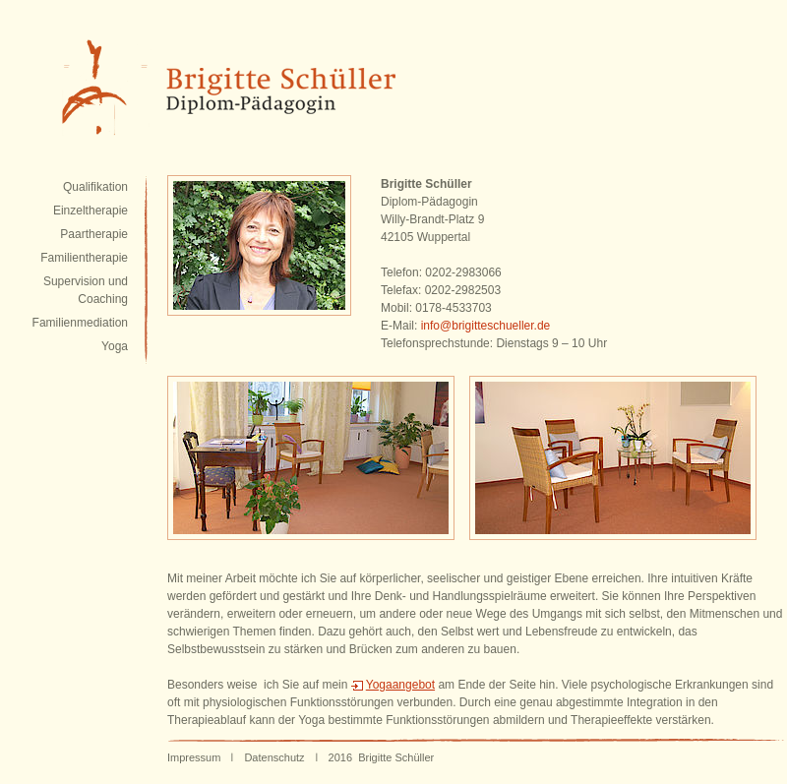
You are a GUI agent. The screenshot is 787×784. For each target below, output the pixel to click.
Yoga (114, 346)
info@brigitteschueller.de (486, 325)
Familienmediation (80, 323)
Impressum (193, 757)
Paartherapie (94, 234)
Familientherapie (84, 258)
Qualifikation (95, 187)
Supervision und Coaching (85, 290)
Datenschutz (274, 757)
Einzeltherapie (90, 210)
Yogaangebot (400, 685)
